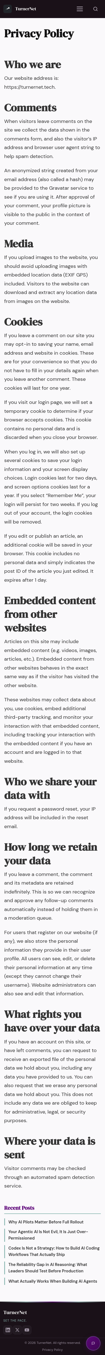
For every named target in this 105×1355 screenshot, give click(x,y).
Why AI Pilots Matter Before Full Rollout (45, 1222)
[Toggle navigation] (80, 9)
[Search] (95, 9)
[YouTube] (26, 1330)
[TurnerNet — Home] (19, 9)
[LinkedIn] (7, 1330)
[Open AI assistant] (93, 1343)
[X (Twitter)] (17, 1330)
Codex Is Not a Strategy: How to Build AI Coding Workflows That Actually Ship (54, 1251)
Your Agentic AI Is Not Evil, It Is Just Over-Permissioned (48, 1235)
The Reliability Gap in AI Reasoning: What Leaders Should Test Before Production (47, 1267)
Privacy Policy (52, 1350)
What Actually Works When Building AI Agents (52, 1281)
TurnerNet (15, 1312)
